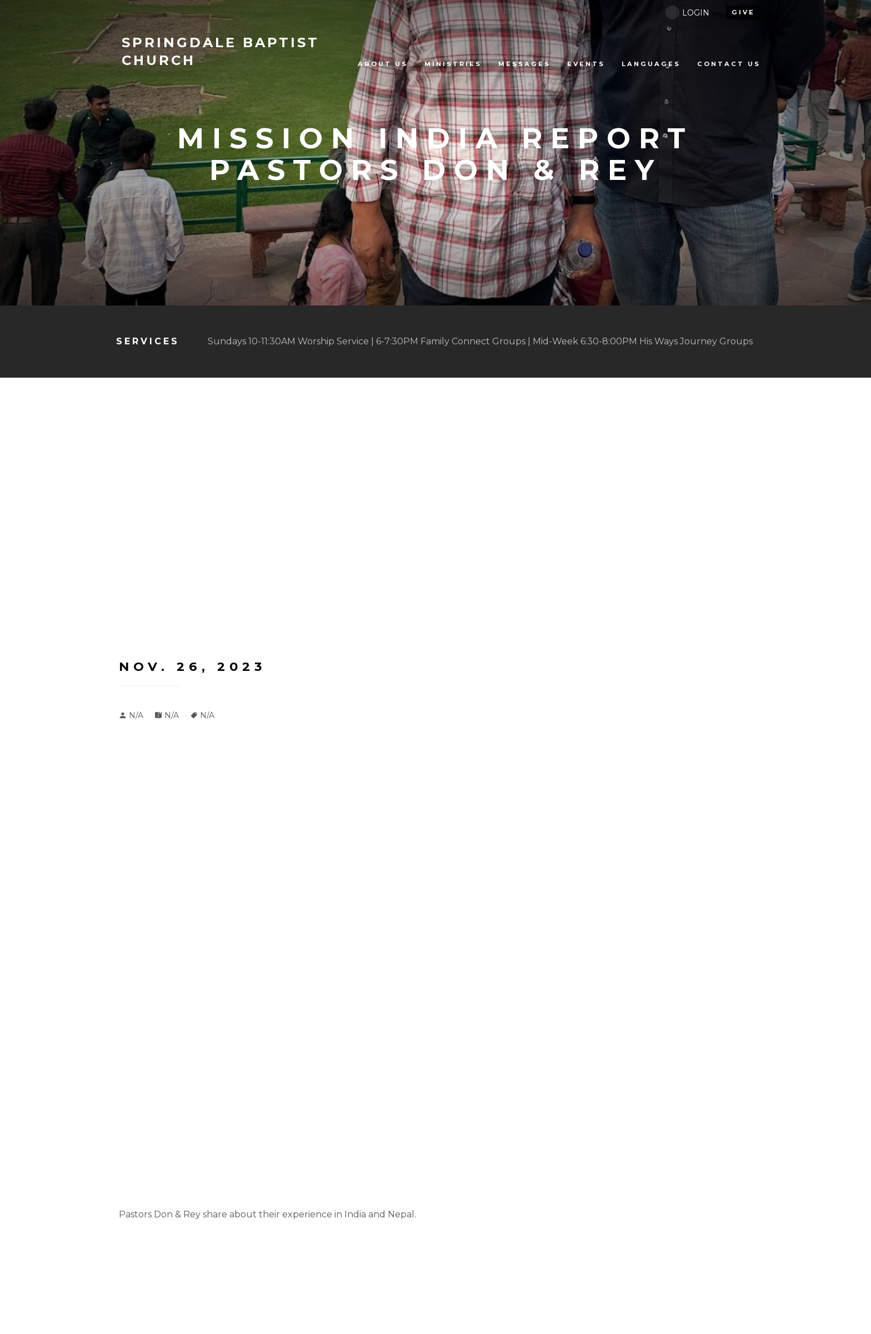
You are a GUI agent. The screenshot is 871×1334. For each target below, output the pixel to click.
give (743, 12)
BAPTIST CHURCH (220, 51)
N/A (171, 715)
